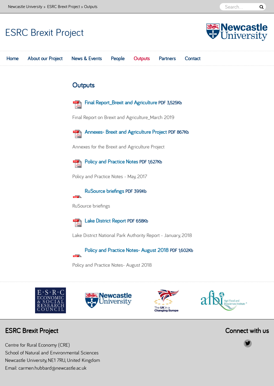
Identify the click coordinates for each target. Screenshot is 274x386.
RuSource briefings (104, 191)
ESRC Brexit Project (63, 6)
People (118, 58)
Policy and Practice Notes (111, 161)
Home (12, 58)
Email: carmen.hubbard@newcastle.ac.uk (47, 368)
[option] (51, 300)
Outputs (142, 58)
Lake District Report (105, 220)
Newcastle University (25, 6)
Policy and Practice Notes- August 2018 (126, 250)
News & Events (87, 58)
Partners (167, 58)
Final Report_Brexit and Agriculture (121, 102)
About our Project (45, 58)
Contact (192, 58)
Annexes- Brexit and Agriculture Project (126, 131)
